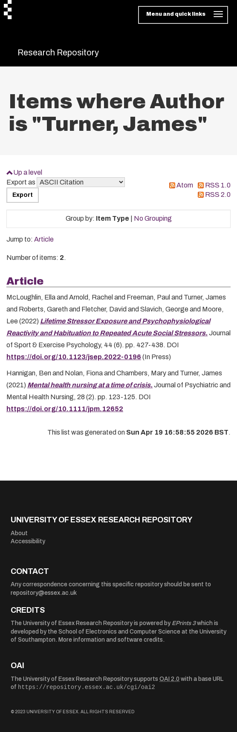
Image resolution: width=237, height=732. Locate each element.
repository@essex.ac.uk (44, 593)
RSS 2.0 (218, 194)
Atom (184, 185)
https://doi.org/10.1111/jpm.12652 (64, 408)
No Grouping (153, 218)
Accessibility (28, 541)
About (19, 533)
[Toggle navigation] (183, 15)
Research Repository (58, 52)
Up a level (27, 172)
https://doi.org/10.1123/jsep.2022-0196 (73, 356)
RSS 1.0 (218, 185)
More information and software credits (110, 640)
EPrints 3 (184, 623)
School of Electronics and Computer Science (119, 631)
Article (44, 239)
